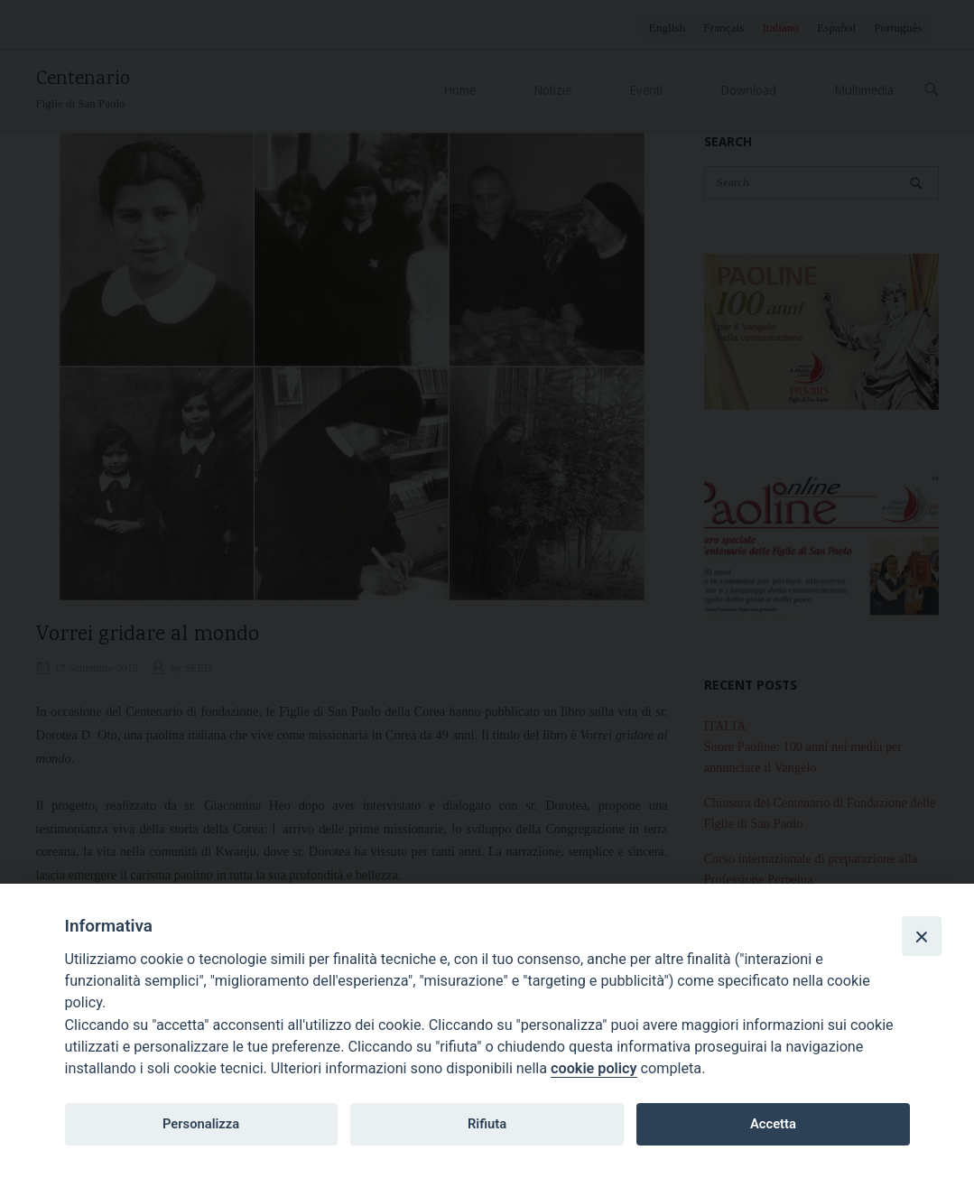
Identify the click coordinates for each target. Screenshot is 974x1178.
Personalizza (200, 1124)
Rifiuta (487, 1124)
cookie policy (593, 1068)
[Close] (922, 936)
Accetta (773, 1124)
